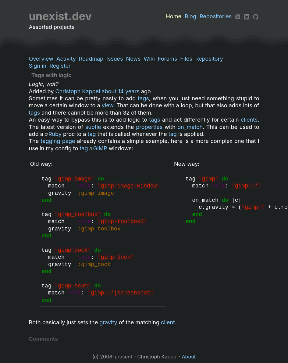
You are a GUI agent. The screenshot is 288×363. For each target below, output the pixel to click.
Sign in (38, 65)
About (189, 357)
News (133, 58)
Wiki (149, 58)
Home (173, 16)
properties (149, 127)
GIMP (100, 148)
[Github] (255, 16)
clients (249, 119)
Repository (209, 58)
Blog (190, 16)
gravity (108, 322)
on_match (190, 127)
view (107, 105)
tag (91, 134)
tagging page (58, 141)
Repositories (216, 16)
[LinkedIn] (246, 16)
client (168, 322)
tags (143, 98)
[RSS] (237, 16)
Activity (66, 58)
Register (60, 65)
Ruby (55, 134)
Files (186, 58)
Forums (167, 58)
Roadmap (91, 58)
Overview (41, 58)
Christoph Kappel (77, 91)
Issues (114, 58)
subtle (93, 127)
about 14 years (120, 91)
